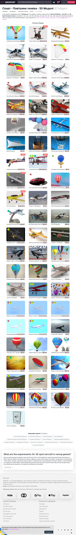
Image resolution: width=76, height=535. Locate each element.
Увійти (64, 2)
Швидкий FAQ (43, 509)
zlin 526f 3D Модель (34, 96)
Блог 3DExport (7, 518)
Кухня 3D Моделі (47, 436)
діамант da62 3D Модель (35, 77)
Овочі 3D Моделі (47, 439)
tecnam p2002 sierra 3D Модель (15, 224)
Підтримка (42, 504)
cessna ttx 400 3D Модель (58, 77)
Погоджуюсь (48, 532)
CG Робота (6, 521)
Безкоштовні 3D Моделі (9, 509)
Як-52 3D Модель (11, 206)
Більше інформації (13, 529)
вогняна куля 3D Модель (57, 407)
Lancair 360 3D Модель (57, 334)
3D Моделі (6, 504)
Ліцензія (41, 511)
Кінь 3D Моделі (58, 436)
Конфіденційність (43, 516)
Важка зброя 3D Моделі (51, 442)
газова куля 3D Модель (13, 132)
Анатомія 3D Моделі (38, 445)
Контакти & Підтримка (47, 501)
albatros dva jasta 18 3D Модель (59, 114)
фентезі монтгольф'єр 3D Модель (60, 151)
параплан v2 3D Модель (57, 59)
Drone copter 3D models (42, 17)
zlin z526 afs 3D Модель (13, 96)
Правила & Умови (44, 518)
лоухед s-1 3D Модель (57, 242)
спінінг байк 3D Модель (35, 41)
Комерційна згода (44, 514)
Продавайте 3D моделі (9, 514)
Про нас (6, 478)
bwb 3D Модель (11, 151)
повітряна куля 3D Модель (58, 187)
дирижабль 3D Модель (35, 371)
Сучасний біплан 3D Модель (36, 169)
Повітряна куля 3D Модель (13, 41)
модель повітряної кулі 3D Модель (60, 297)
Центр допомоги (43, 506)
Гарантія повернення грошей (47, 521)
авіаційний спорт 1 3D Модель (14, 242)
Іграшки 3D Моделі (9, 442)
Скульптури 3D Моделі (20, 436)
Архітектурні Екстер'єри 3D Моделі (17, 439)
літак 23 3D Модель (56, 279)
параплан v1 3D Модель (13, 77)
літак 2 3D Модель (11, 426)
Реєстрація (71, 2)
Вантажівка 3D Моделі (66, 442)
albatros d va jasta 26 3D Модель (37, 114)
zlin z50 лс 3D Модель (57, 96)
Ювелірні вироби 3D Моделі (61, 439)
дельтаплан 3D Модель (35, 389)
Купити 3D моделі (9, 501)
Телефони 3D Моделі (34, 439)
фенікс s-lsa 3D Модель (35, 59)
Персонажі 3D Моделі (34, 436)
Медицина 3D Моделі (22, 442)
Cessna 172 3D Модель (35, 206)
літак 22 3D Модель (12, 297)
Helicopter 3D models (56, 17)
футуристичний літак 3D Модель (37, 224)
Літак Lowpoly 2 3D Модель (14, 187)
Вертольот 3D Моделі (36, 442)
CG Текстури (6, 511)
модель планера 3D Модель (14, 389)
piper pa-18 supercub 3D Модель (37, 242)
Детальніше (9, 467)
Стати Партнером (8, 516)
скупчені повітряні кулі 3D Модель (38, 132)
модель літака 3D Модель (58, 371)
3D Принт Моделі (8, 506)
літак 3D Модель (55, 224)
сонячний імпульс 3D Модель (58, 132)
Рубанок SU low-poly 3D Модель (15, 169)
